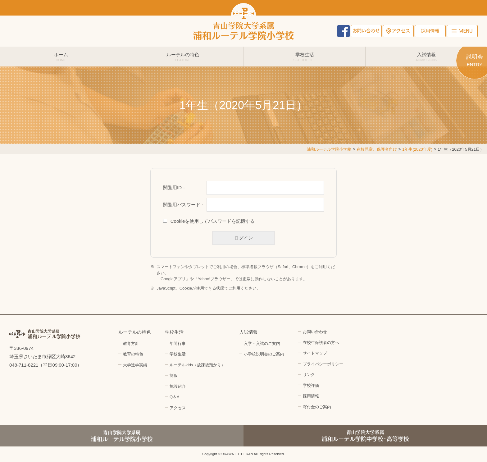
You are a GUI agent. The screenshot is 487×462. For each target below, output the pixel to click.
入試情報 (426, 57)
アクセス (398, 31)
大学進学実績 (135, 365)
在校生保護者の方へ (321, 342)
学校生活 (304, 57)
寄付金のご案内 (317, 407)
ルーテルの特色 (183, 57)
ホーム (61, 57)
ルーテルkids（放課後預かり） (197, 365)
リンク (309, 374)
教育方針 (131, 343)
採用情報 (430, 31)
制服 (174, 375)
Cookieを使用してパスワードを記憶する (213, 221)
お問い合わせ (366, 31)
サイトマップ (315, 353)
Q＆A (175, 397)
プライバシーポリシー (323, 364)
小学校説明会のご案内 (264, 354)
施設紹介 (178, 386)
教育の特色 (133, 354)
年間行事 (178, 343)
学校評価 (311, 385)
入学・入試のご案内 (262, 343)
